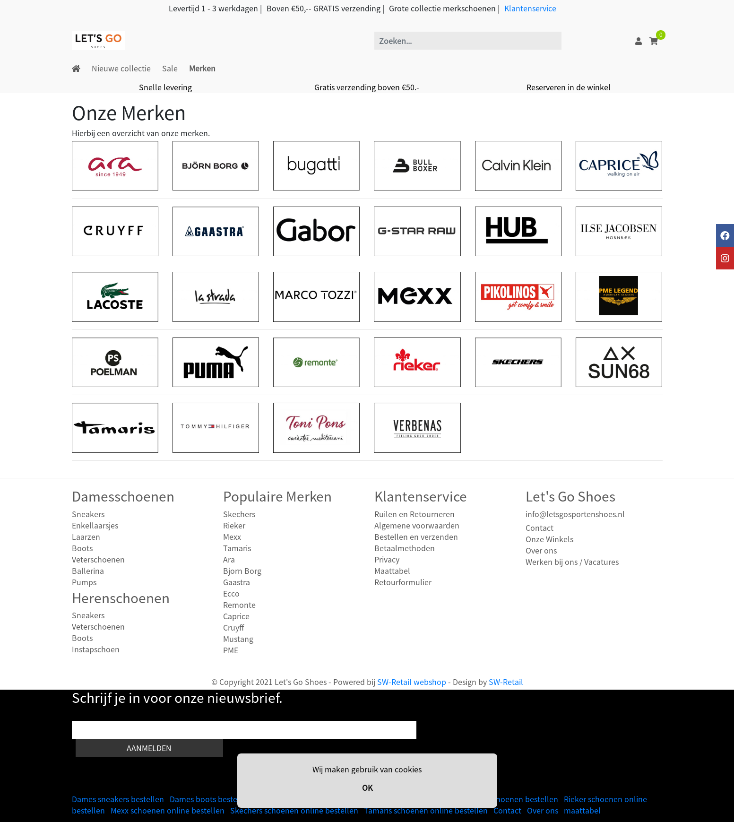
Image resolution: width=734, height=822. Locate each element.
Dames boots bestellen (210, 799)
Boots (82, 548)
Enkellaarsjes (95, 525)
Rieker (234, 525)
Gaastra (236, 582)
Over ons (541, 550)
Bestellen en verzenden (416, 536)
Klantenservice (530, 8)
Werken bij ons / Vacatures (572, 561)
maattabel (582, 810)
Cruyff (233, 627)
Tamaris (237, 548)
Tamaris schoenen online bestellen (426, 810)
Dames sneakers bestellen (118, 799)
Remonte (239, 604)
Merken (202, 68)
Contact (539, 527)
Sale (170, 68)
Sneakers (88, 513)
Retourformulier (403, 582)
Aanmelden (149, 747)
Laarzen (86, 536)
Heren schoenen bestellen (511, 799)
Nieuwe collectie (121, 68)
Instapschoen (96, 649)
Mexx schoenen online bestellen (168, 810)
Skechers (239, 513)
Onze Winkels (549, 539)
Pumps (84, 582)
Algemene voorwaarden (416, 525)
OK (367, 787)
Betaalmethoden (404, 548)
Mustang (238, 638)
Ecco (231, 593)
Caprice (236, 616)
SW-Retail (506, 681)
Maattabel (392, 570)
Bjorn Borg (242, 570)
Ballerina (88, 570)
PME (230, 650)
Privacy (386, 559)
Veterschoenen (98, 559)
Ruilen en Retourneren (414, 513)
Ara (229, 559)
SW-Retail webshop (411, 681)
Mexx (232, 536)
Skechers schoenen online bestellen (294, 810)
